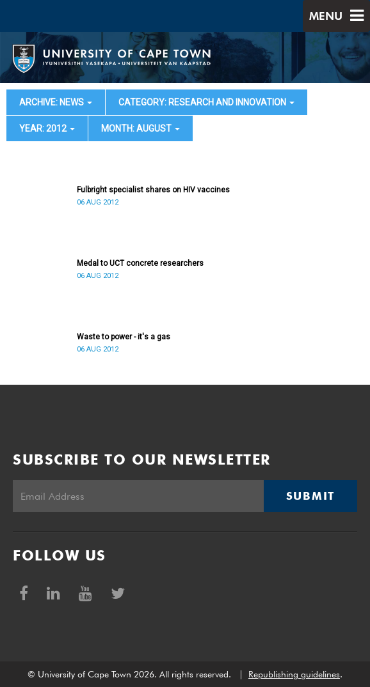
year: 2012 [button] (47, 128)
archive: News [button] (55, 102)
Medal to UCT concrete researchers (140, 263)
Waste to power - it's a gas (123, 336)
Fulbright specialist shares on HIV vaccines (153, 189)
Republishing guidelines (294, 674)
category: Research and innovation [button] (206, 102)
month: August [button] (140, 128)
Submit (310, 496)
